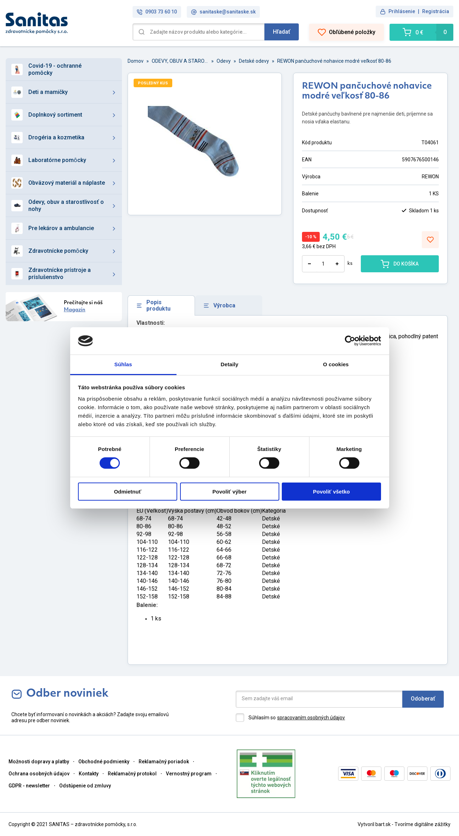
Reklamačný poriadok (164, 761)
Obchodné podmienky (103, 761)
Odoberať (423, 698)
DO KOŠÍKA (400, 264)
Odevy (224, 61)
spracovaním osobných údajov (311, 717)
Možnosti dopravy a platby (39, 761)
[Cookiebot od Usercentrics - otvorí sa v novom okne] (350, 340)
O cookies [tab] (336, 364)
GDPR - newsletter (29, 785)
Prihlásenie (401, 11)
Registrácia (435, 11)
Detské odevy (254, 61)
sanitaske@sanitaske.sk (223, 12)
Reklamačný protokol (132, 773)
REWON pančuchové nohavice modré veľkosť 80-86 (334, 61)
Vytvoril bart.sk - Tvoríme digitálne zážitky (404, 824)
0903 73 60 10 (157, 12)
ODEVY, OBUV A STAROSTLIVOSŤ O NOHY (180, 61)
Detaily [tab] (230, 364)
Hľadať (281, 31)
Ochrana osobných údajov (39, 773)
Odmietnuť (127, 492)
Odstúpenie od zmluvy (85, 785)
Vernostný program (189, 773)
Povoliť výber (229, 492)
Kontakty (89, 773)
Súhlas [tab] (123, 364)
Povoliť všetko (331, 492)
